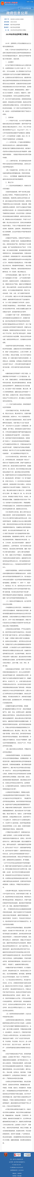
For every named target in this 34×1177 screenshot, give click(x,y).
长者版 (31, 1)
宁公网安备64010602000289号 (16, 1167)
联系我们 (15, 1175)
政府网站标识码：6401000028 (16, 1170)
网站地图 (19, 1175)
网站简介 (15, 1173)
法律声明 (19, 1173)
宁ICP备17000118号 (16, 1164)
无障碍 (27, 1)
